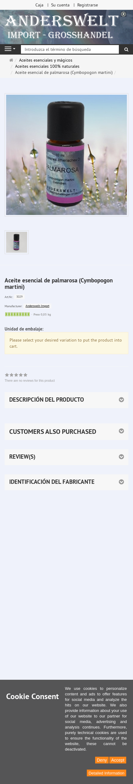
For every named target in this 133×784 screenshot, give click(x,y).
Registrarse (87, 5)
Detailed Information (106, 773)
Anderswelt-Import (37, 306)
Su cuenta (60, 5)
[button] (66, 431)
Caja (39, 5)
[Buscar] (126, 49)
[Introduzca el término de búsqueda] (70, 49)
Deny (102, 760)
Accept (117, 760)
